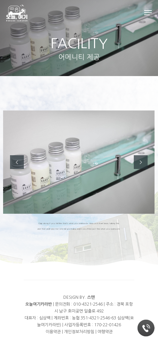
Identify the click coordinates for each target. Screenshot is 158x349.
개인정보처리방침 (79, 332)
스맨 (91, 297)
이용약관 (53, 332)
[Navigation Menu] (148, 12)
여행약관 (105, 332)
